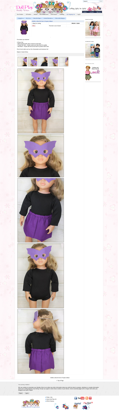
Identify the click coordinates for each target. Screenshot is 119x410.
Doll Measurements (44, 14)
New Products (20, 14)
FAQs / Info (49, 397)
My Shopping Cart (71, 14)
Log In (78, 14)
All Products (28, 14)
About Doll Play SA (51, 399)
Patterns (35, 14)
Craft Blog (62, 14)
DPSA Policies (50, 401)
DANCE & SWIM (89, 19)
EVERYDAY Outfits (89, 41)
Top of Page (61, 380)
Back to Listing (37, 23)
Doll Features (54, 14)
